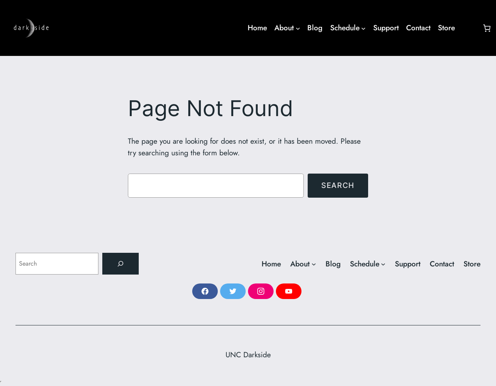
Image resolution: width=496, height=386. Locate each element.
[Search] (120, 264)
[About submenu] (287, 28)
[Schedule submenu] (348, 28)
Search (338, 185)
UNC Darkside (248, 354)
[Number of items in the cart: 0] (486, 28)
